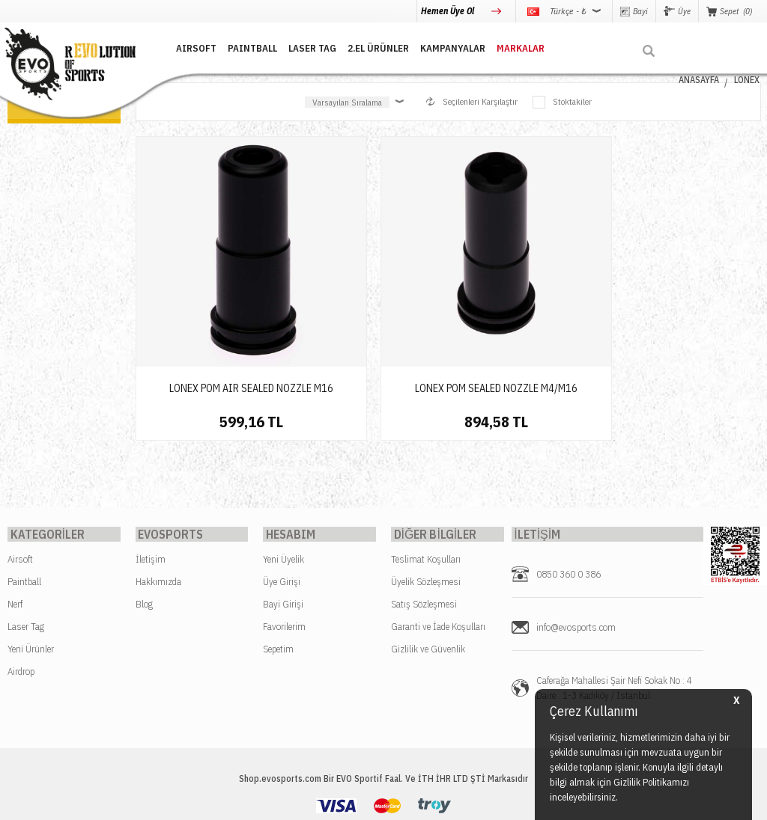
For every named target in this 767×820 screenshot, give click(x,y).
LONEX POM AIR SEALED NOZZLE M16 (208, 309)
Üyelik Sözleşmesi (426, 510)
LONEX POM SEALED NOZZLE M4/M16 (368, 309)
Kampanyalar (441, 47)
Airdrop (20, 600)
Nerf (14, 533)
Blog (144, 533)
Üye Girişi (281, 510)
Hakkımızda (158, 510)
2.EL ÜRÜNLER (367, 47)
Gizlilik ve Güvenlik (428, 578)
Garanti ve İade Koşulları (438, 555)
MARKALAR (509, 47)
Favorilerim (284, 555)
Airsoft (20, 488)
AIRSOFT (185, 47)
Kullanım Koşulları (483, 762)
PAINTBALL (241, 47)
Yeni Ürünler (30, 578)
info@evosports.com (576, 556)
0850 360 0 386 (568, 503)
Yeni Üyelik (283, 488)
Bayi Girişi (283, 533)
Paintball (24, 510)
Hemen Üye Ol (448, 10)
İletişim (151, 488)
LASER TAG (301, 47)
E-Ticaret (347, 801)
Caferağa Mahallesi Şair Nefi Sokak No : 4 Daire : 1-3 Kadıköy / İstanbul (614, 617)
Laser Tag (25, 555)
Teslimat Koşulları (426, 488)
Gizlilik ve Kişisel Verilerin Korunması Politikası (334, 762)
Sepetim (278, 578)
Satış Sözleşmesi (424, 533)
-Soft (316, 801)
